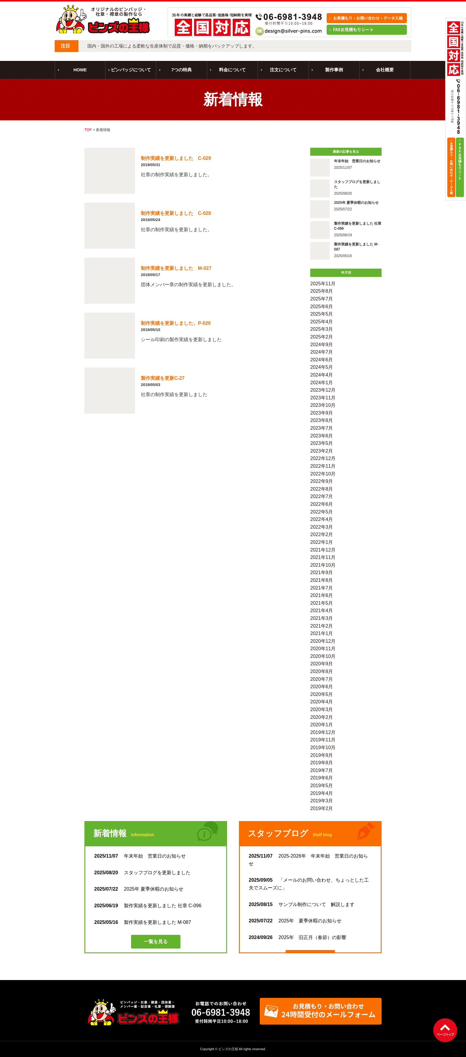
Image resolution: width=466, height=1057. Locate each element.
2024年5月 (321, 367)
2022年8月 (321, 489)
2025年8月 (321, 291)
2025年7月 (321, 298)
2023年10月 (323, 405)
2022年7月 (321, 496)
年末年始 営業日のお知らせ (140, 855)
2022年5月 (321, 511)
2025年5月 (321, 313)
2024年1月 (321, 382)
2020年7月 (321, 679)
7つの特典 (181, 69)
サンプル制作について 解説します (302, 904)
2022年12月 (323, 458)
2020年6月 (321, 686)
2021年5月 (321, 603)
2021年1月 (321, 633)
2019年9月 (321, 755)
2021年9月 (321, 572)
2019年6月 (321, 777)
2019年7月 (321, 770)
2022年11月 (323, 466)
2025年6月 (321, 306)
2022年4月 (321, 519)
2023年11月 (323, 397)
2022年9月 (321, 481)
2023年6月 (321, 435)
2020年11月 (323, 648)
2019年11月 (323, 739)
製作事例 (334, 69)
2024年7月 (321, 352)
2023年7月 (321, 428)
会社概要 (385, 69)
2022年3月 (321, 527)
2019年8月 (321, 762)
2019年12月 (323, 732)
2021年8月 (321, 580)
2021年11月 (323, 557)
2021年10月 (323, 565)
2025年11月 (323, 283)
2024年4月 (321, 374)
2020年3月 (321, 709)
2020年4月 (321, 701)
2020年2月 (321, 717)
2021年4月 (321, 610)
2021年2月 (321, 625)
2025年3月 (321, 329)
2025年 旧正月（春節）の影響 (297, 937)
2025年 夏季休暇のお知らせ (138, 888)
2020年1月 (321, 724)
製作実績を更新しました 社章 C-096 (147, 905)
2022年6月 (321, 504)
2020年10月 (323, 656)
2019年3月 (321, 800)
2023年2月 (321, 450)
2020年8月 (321, 671)
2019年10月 (323, 747)
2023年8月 (321, 420)
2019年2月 (321, 808)
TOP (88, 130)
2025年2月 (321, 336)
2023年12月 (323, 390)
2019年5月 (321, 785)
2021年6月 (321, 595)
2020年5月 (321, 694)
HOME (80, 69)
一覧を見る (156, 941)
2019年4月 (321, 793)
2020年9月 (321, 663)
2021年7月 (321, 587)
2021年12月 (323, 549)
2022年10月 (323, 473)
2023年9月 (321, 412)
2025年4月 (321, 321)
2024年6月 (321, 359)
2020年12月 (323, 641)
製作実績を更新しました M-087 (142, 922)
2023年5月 (321, 443)
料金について (232, 69)
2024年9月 (321, 344)
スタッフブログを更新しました (142, 872)
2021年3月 (321, 618)
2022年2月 (321, 534)
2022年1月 (321, 542)
